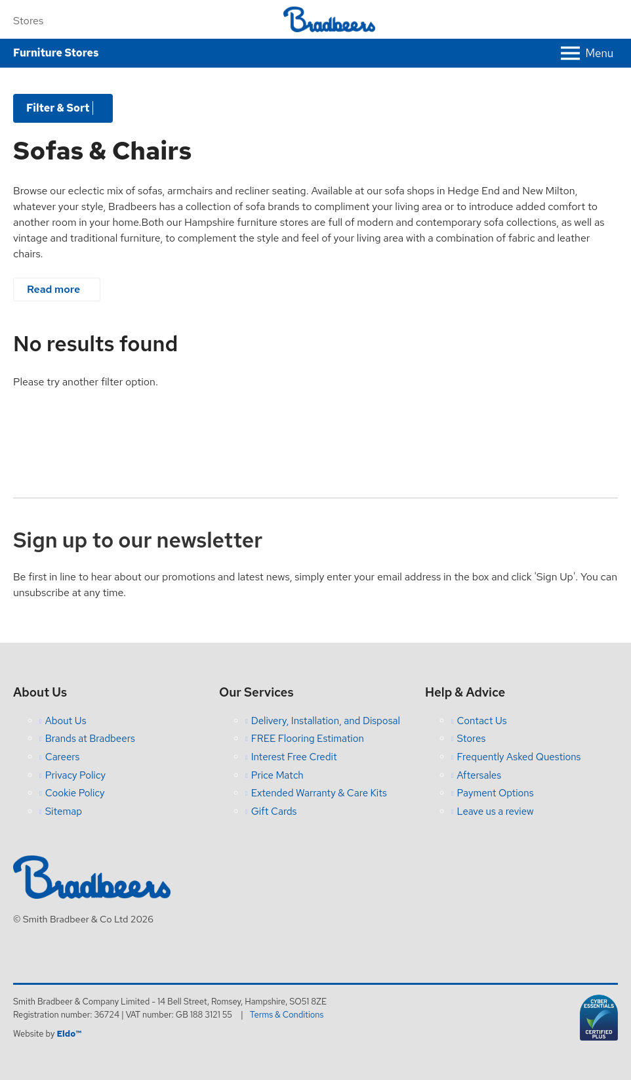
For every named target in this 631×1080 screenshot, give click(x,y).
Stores (28, 21)
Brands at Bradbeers (90, 738)
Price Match (277, 775)
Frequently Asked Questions (519, 757)
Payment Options (495, 793)
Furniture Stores (55, 53)
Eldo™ (68, 1033)
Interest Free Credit (294, 757)
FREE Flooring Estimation (307, 738)
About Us (66, 720)
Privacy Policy (75, 775)
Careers (62, 757)
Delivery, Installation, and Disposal (325, 720)
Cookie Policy (75, 793)
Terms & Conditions (287, 1014)
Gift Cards (274, 811)
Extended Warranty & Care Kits (319, 793)
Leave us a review (495, 811)
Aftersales (479, 775)
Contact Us (482, 720)
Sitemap (63, 811)
